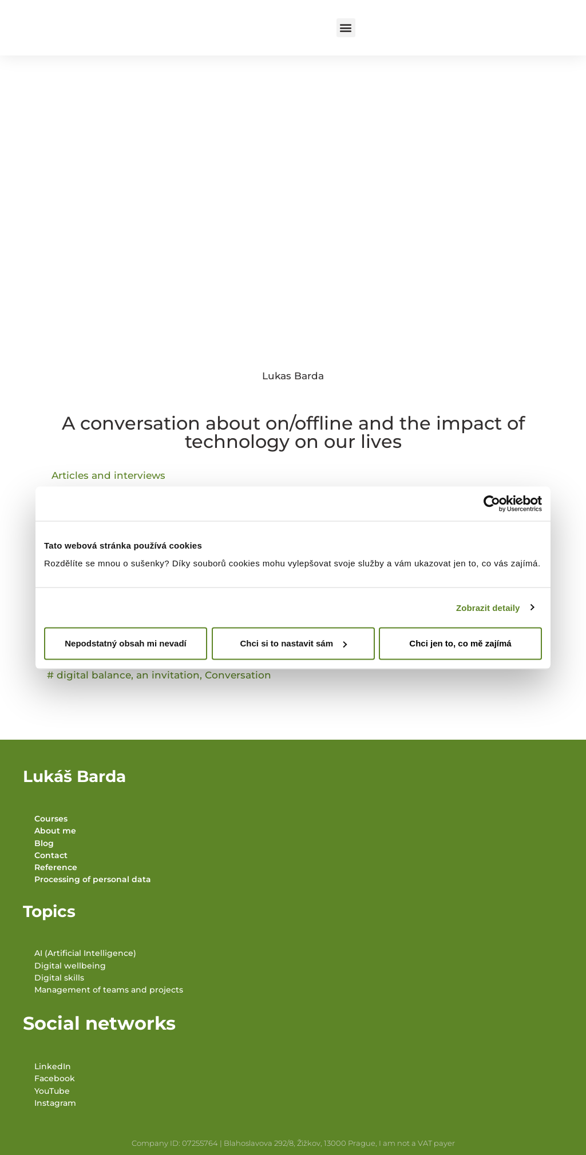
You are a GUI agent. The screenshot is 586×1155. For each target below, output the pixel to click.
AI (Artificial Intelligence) (85, 953)
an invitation (168, 675)
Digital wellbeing (70, 965)
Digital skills (59, 978)
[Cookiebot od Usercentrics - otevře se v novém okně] (492, 503)
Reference (55, 867)
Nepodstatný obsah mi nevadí (126, 643)
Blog (44, 843)
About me (55, 830)
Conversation (238, 675)
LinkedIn (52, 1066)
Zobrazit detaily (488, 607)
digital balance (94, 675)
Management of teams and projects (108, 990)
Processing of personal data (92, 879)
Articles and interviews (108, 475)
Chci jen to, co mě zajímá (460, 643)
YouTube (52, 1091)
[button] (345, 27)
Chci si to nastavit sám (293, 643)
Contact (51, 855)
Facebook (54, 1078)
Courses (51, 818)
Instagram (55, 1103)
